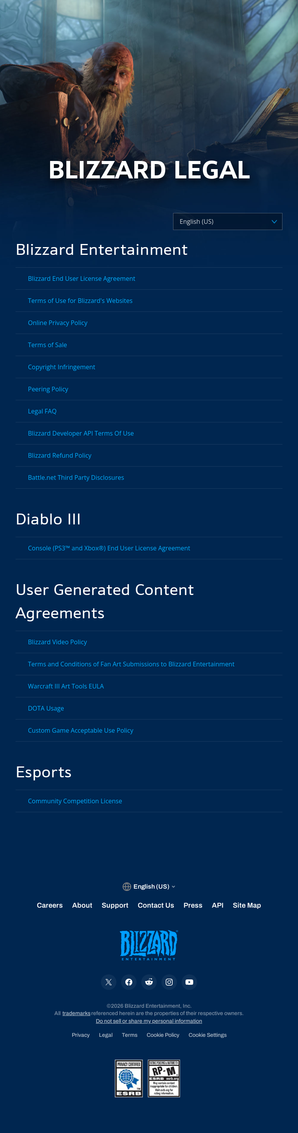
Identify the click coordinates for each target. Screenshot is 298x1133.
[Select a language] (213, 221)
